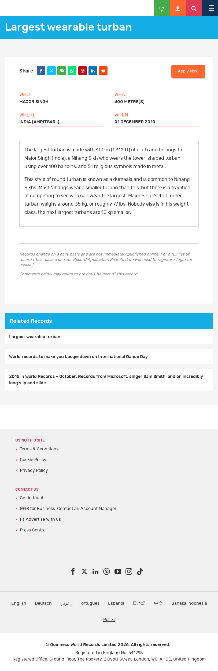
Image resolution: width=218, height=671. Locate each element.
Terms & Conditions (39, 449)
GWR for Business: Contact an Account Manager (68, 508)
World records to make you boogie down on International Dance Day (78, 357)
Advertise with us (43, 519)
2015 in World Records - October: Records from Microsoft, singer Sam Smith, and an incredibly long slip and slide (106, 379)
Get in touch (32, 498)
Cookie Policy (33, 460)
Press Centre (33, 530)
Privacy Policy (34, 470)
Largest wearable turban (34, 337)
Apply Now (188, 71)
